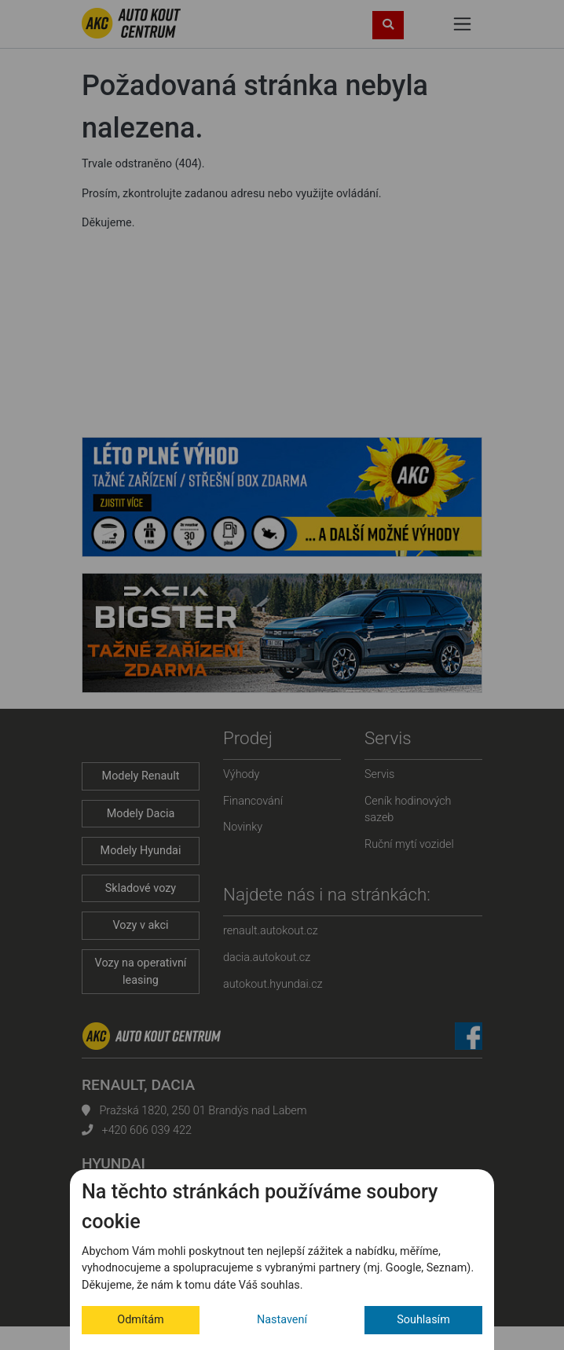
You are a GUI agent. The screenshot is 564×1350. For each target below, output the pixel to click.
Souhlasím (423, 1319)
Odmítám (140, 1319)
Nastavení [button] (282, 1319)
